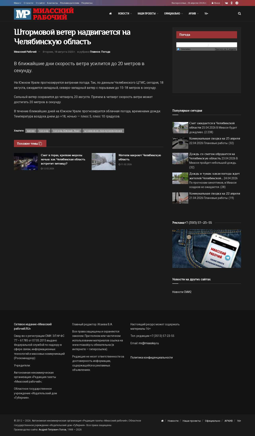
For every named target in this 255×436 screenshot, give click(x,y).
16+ (206, 13)
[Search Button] (239, 13)
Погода (105, 51)
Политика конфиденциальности (151, 357)
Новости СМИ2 (181, 292)
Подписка (86, 3)
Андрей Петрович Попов (52, 429)
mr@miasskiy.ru (148, 343)
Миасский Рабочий (25, 51)
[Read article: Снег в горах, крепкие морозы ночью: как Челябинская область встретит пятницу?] (26, 161)
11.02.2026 (125, 164)
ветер (31, 130)
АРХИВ (192, 13)
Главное (95, 51)
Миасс (17, 3)
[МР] (206, 248)
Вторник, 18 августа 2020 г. (59, 51)
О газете (28, 3)
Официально (172, 13)
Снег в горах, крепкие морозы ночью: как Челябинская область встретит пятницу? (63, 159)
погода (44, 130)
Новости (123, 13)
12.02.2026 (47, 168)
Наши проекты (147, 13)
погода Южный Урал (66, 130)
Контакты (52, 3)
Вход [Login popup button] (216, 3)
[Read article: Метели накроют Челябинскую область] (104, 161)
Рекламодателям (69, 3)
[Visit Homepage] (44, 13)
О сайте (40, 3)
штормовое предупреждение (103, 130)
